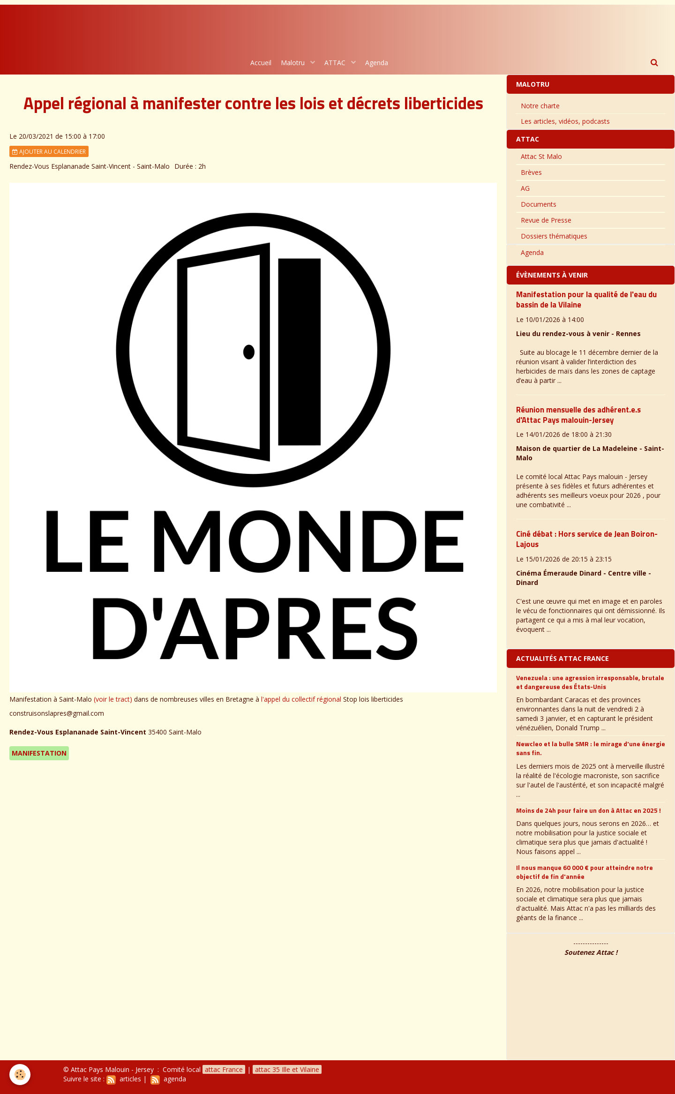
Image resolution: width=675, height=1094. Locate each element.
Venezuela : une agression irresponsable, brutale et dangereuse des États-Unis (590, 681)
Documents (538, 204)
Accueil (260, 62)
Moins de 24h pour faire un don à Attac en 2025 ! (588, 810)
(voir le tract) (113, 699)
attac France (224, 1069)
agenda (168, 1078)
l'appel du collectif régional (301, 699)
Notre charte (540, 105)
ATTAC (335, 62)
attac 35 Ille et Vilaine (287, 1069)
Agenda (376, 62)
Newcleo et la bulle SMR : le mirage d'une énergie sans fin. (590, 748)
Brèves (531, 172)
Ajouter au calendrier (49, 151)
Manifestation (39, 753)
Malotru (294, 62)
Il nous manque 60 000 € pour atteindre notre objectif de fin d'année (584, 871)
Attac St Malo (541, 156)
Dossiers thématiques (554, 236)
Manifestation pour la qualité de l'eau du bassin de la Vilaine (586, 299)
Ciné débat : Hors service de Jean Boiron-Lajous (587, 539)
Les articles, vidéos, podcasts (565, 121)
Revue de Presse (546, 220)
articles (123, 1078)
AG (525, 188)
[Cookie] (19, 1074)
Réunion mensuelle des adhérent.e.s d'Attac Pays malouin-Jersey (578, 415)
